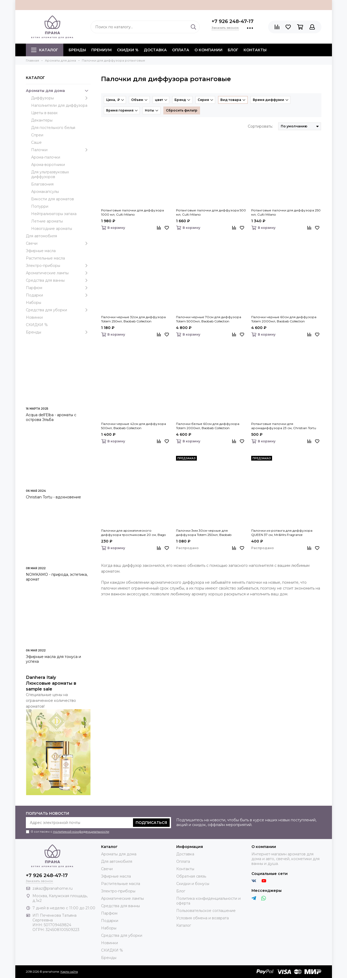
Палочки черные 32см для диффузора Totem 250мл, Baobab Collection (133, 319)
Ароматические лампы (58, 273)
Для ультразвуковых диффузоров (50, 174)
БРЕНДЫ (77, 50)
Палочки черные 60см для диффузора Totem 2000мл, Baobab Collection (283, 319)
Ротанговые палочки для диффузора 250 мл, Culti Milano (286, 212)
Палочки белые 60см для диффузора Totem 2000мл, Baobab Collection (207, 426)
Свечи (58, 243)
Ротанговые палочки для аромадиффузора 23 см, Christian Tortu (283, 426)
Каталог (44, 50)
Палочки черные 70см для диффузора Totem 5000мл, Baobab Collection (208, 319)
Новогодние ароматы (51, 228)
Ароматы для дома (58, 90)
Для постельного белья (53, 127)
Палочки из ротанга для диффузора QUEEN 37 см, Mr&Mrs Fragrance (281, 533)
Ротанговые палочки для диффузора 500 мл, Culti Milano (211, 212)
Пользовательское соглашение (206, 910)
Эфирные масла (41, 250)
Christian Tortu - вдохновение (53, 497)
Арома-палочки (45, 157)
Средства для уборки (58, 310)
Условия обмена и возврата (202, 918)
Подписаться (151, 822)
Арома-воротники (48, 164)
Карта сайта (69, 972)
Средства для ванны (58, 280)
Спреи (37, 135)
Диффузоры (61, 98)
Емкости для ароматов (52, 199)
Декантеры (42, 120)
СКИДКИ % (128, 50)
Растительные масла (45, 258)
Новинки (34, 317)
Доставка (155, 50)
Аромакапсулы (45, 191)
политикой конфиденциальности (81, 831)
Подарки (58, 295)
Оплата (180, 50)
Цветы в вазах (44, 112)
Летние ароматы (47, 221)
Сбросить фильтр (181, 110)
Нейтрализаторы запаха (54, 213)
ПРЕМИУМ (101, 50)
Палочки (61, 149)
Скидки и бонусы (192, 883)
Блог (233, 50)
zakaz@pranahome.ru (52, 888)
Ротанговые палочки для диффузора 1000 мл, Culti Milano (132, 212)
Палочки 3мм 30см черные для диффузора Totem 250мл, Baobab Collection (203, 533)
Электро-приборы (58, 265)
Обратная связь (191, 876)
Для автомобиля (41, 236)
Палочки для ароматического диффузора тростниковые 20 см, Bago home (133, 533)
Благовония (42, 184)
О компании (208, 50)
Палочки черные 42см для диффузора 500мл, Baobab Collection (133, 426)
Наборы (33, 302)
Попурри (39, 206)
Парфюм (58, 287)
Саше (36, 142)
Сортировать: (260, 126)
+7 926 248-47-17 (233, 21)
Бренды (58, 332)
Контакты (255, 50)
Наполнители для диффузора (59, 105)
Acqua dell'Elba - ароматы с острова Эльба (51, 417)
